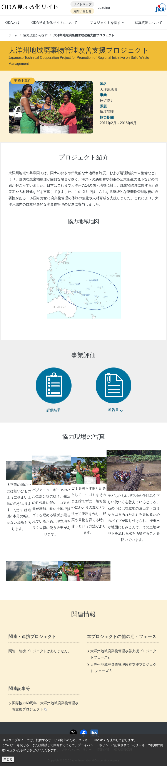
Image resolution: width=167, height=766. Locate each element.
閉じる (8, 759)
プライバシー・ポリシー (94, 745)
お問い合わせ (82, 11)
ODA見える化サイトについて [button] (54, 22)
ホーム (13, 35)
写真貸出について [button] (148, 22)
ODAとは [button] (12, 22)
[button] (107, 23)
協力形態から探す (35, 35)
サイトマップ (82, 4)
